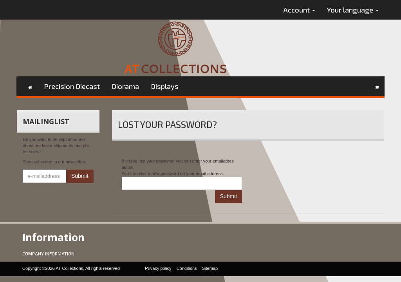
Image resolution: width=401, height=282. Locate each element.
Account (299, 9)
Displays (165, 86)
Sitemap (210, 268)
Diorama (125, 86)
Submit (80, 176)
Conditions (187, 268)
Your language (353, 9)
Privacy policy (158, 268)
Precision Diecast (72, 86)
